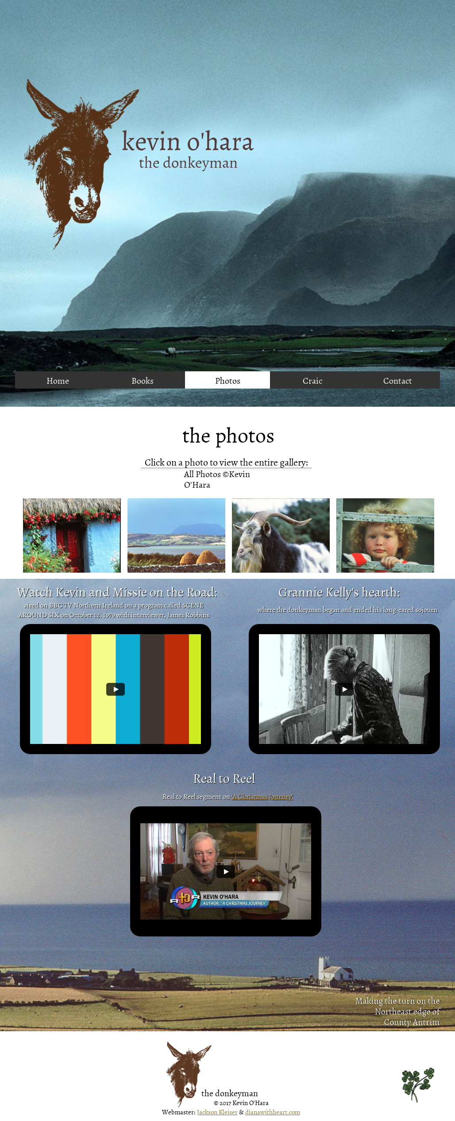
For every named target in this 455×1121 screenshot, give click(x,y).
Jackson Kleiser (217, 1112)
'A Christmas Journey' (262, 796)
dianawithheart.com (272, 1112)
